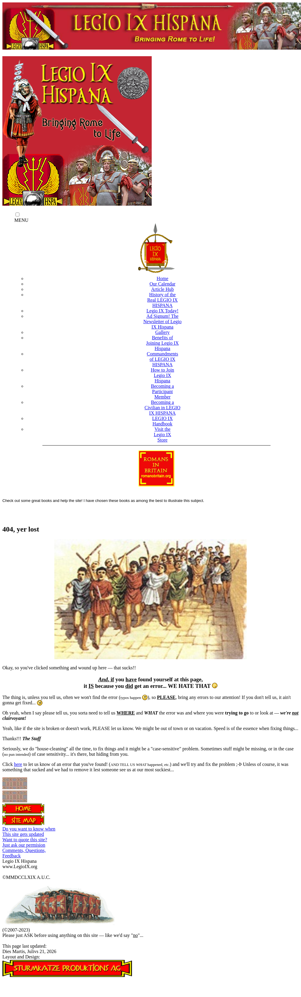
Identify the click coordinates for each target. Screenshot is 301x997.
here (18, 764)
